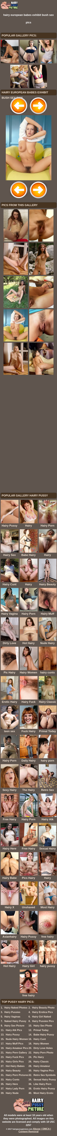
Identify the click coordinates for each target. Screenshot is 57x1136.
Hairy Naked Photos (15, 1007)
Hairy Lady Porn (15, 1088)
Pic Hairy (38, 1057)
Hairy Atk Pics (14, 1030)
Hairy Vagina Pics (43, 1070)
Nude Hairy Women (17, 1039)
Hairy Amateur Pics (17, 1048)
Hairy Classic (41, 1061)
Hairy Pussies (12, 1012)
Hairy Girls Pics (15, 1061)
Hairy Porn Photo (43, 1052)
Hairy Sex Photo (42, 1025)
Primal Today (40, 1030)
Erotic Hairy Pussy (44, 1088)
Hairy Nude (12, 1093)
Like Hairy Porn (42, 1084)
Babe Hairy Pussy (43, 1034)
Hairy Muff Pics (14, 1043)
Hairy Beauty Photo (43, 1007)
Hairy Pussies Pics (43, 1021)
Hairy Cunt (39, 1039)
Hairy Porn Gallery (16, 1052)
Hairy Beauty (13, 1070)
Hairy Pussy (13, 1034)
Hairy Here (12, 1084)
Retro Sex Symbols (44, 1075)
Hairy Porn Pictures (17, 1075)
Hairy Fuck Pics (15, 1057)
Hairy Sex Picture (14, 1025)
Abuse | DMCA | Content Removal (35, 1130)
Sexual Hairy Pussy (44, 1079)
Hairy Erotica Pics (42, 1012)
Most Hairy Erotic (43, 1093)
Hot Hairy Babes (15, 1066)
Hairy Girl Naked (41, 1016)
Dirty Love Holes (43, 1048)
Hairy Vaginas (12, 1016)
